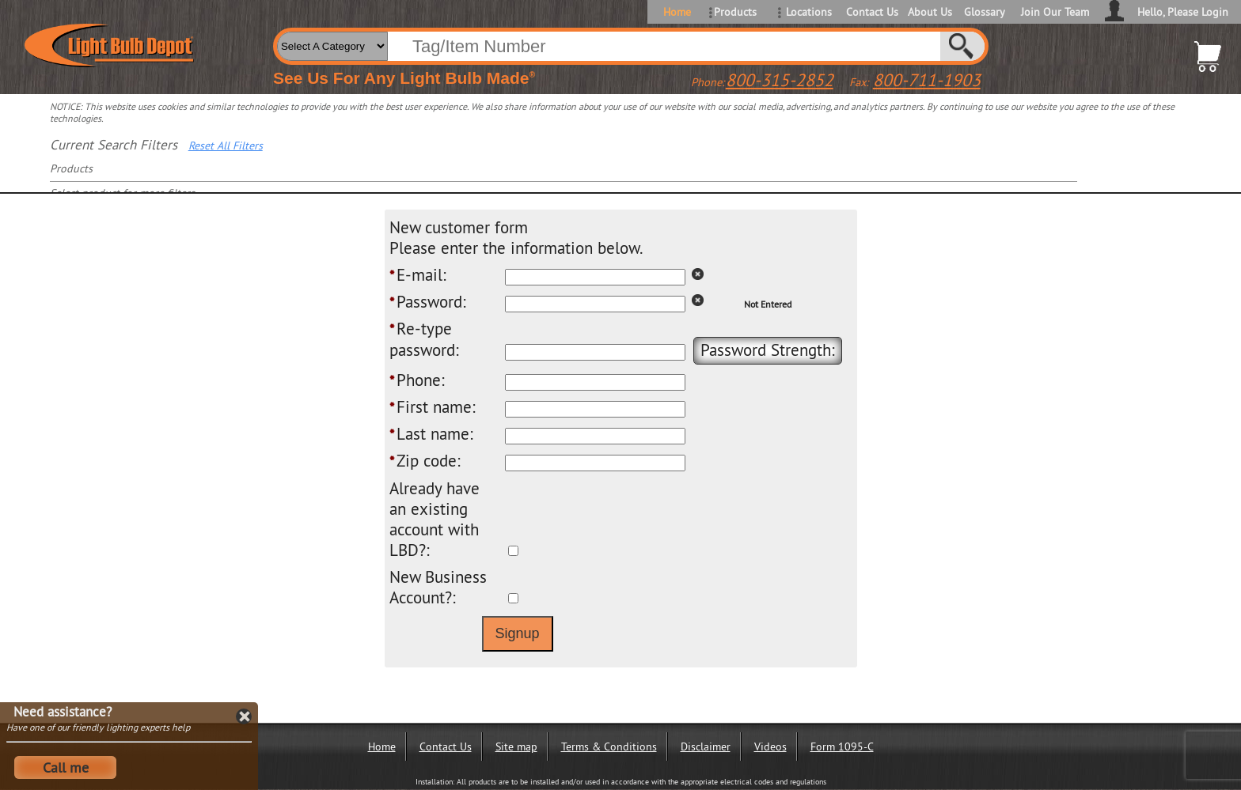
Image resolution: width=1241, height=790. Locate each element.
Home (677, 12)
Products (735, 12)
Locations (809, 12)
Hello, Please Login (1182, 12)
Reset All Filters (225, 145)
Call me (66, 767)
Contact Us (871, 12)
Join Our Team (1055, 12)
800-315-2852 (779, 80)
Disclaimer (706, 746)
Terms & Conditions (609, 746)
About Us (930, 12)
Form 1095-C (842, 746)
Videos (770, 746)
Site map (516, 746)
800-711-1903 (927, 80)
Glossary (984, 12)
